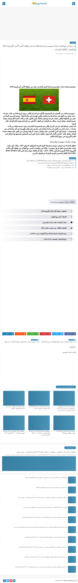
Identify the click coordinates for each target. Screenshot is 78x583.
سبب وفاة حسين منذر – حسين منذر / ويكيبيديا (60, 167)
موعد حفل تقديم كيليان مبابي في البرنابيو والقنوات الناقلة (51, 487)
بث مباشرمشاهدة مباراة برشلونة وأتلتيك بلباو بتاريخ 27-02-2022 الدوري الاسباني (45, 537)
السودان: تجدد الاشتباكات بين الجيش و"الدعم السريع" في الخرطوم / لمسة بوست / (45, 507)
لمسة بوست (58, 580)
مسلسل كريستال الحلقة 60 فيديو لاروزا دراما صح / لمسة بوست (55, 163)
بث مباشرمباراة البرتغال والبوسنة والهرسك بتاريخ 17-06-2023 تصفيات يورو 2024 (45, 557)
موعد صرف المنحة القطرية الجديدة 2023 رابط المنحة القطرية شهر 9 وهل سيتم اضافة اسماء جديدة (40, 527)
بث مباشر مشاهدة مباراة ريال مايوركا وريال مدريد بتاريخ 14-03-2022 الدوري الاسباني (44, 517)
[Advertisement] (39, 24)
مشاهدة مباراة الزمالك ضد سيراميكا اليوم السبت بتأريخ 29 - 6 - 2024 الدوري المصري (39, 433)
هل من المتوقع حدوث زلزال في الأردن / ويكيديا (60, 165)
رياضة (72, 42)
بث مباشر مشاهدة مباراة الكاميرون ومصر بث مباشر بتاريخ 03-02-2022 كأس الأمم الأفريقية (43, 547)
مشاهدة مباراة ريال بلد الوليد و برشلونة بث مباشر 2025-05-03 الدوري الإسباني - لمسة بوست (66, 408)
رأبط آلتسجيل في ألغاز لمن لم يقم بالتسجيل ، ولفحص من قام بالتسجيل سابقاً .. (46, 477)
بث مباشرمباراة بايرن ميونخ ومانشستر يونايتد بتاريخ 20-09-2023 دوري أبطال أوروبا (50, 160)
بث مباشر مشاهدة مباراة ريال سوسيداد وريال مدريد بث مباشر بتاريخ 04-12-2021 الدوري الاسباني (41, 567)
